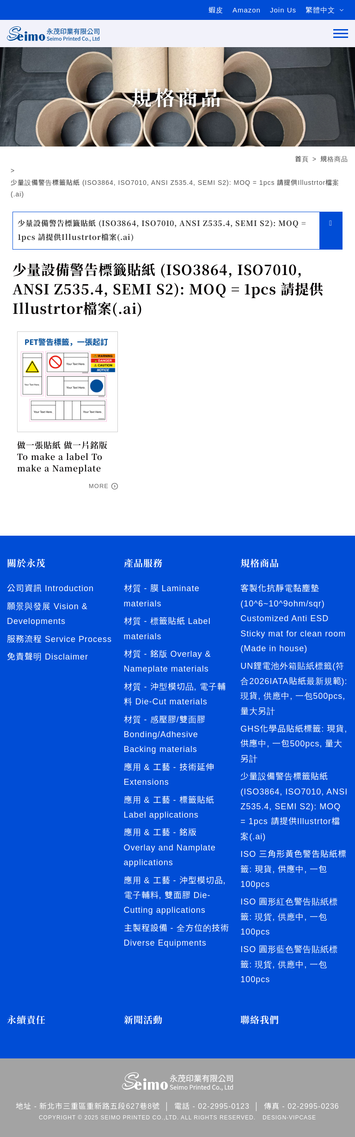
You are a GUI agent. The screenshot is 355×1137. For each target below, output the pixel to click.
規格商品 (334, 159)
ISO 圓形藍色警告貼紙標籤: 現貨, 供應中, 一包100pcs (289, 964)
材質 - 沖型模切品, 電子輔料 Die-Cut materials (175, 694)
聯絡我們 (259, 1019)
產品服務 (143, 562)
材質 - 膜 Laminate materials (162, 596)
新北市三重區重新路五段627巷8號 (99, 1106)
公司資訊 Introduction (50, 588)
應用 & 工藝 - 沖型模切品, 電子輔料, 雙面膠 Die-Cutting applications (175, 895)
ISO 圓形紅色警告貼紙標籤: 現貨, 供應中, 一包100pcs (289, 916)
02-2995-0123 (224, 1106)
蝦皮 (215, 10)
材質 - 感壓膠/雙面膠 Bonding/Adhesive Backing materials (165, 734)
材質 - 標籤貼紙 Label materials (167, 629)
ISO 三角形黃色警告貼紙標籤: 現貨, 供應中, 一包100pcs (293, 869)
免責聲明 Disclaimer (47, 656)
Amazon (247, 10)
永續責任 (26, 1019)
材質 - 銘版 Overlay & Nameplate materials (167, 661)
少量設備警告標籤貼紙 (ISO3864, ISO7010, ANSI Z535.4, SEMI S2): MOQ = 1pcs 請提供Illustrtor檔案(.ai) (175, 188)
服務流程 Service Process (59, 639)
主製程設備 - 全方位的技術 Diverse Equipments (176, 935)
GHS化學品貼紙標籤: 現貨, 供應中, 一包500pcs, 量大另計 (293, 744)
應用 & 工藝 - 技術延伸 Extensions (169, 775)
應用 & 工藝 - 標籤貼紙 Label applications (169, 807)
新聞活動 (143, 1019)
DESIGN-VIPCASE (289, 1117)
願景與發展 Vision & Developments (47, 614)
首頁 (302, 159)
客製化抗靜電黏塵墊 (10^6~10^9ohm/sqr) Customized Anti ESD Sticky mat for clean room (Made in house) (293, 618)
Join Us (283, 10)
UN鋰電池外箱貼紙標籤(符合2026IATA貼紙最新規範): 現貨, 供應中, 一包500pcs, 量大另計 (293, 688)
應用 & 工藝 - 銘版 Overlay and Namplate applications (170, 847)
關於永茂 (26, 562)
